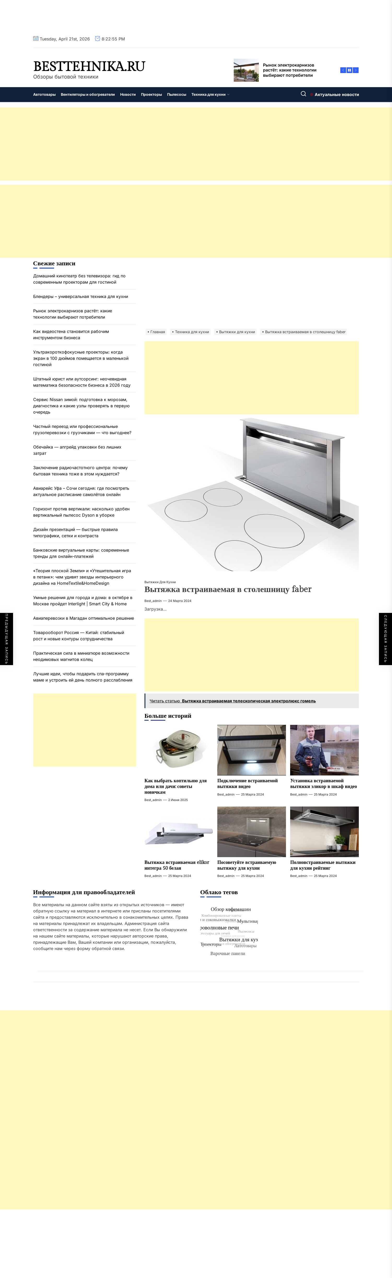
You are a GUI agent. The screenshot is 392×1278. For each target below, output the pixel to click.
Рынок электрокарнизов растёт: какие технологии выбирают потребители (72, 314)
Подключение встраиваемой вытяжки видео (247, 783)
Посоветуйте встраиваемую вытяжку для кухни (246, 865)
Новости (128, 94)
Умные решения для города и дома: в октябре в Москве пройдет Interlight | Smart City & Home (82, 600)
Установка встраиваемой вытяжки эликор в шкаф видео (323, 783)
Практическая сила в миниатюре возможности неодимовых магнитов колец (81, 656)
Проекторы (151, 94)
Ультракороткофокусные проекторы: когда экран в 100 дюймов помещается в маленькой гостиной (80, 358)
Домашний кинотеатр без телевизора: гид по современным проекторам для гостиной (79, 279)
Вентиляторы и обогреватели (88, 94)
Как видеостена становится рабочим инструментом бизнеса (71, 334)
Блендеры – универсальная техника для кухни (80, 296)
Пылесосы (176, 94)
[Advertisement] (156, 144)
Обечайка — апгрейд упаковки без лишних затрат (77, 450)
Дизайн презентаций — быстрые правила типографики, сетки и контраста (75, 532)
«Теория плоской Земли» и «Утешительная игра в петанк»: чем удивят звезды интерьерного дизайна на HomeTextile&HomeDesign (82, 577)
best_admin (153, 601)
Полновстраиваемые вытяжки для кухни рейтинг (322, 865)
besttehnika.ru (89, 67)
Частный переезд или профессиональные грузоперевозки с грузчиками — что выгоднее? (82, 429)
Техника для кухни (210, 94)
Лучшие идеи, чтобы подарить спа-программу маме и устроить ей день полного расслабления (82, 677)
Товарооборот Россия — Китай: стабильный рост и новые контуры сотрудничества (78, 635)
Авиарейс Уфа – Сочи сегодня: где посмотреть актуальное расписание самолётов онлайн (81, 491)
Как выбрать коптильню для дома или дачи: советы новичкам (175, 786)
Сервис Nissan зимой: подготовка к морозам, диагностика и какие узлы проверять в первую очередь (81, 406)
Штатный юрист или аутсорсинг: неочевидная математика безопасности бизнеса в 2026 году (82, 382)
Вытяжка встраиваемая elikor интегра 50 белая (176, 865)
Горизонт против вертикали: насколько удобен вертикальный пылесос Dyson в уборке (81, 512)
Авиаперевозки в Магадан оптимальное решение (83, 618)
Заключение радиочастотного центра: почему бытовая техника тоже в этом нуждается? (80, 470)
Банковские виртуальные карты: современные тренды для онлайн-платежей (81, 553)
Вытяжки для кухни (160, 582)
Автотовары (44, 94)
